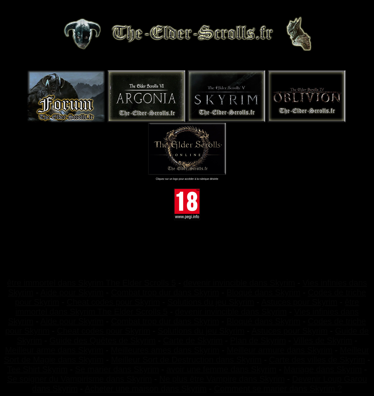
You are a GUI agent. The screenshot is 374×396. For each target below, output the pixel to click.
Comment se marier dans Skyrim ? (278, 388)
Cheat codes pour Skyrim (113, 302)
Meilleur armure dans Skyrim (279, 350)
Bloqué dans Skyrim (263, 292)
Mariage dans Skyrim (323, 369)
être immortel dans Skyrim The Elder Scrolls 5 (91, 282)
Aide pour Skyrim (72, 292)
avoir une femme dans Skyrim (221, 369)
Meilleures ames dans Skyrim (165, 350)
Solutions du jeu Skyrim (210, 302)
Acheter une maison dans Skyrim (146, 388)
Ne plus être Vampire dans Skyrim (222, 379)
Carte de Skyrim (193, 340)
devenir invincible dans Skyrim (239, 282)
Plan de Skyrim (258, 340)
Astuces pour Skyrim (299, 302)
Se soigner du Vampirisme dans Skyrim (79, 379)
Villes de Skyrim (322, 340)
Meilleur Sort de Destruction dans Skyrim (186, 359)
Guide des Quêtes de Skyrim (102, 340)
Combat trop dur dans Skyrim (165, 292)
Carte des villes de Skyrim (317, 359)
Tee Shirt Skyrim (37, 369)
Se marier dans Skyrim (117, 369)
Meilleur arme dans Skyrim (54, 350)
